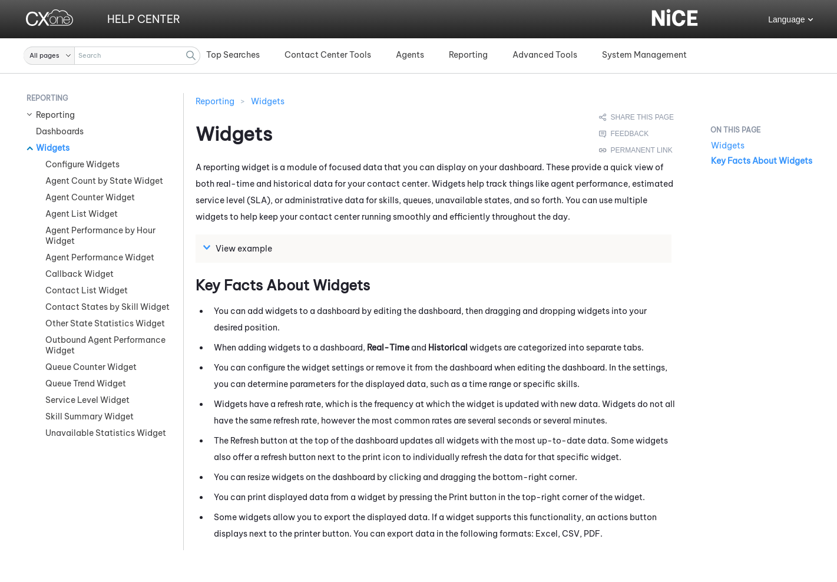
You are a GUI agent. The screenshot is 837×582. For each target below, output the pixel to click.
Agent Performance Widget (99, 257)
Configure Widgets (82, 164)
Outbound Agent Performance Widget (105, 345)
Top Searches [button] (233, 54)
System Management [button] (644, 54)
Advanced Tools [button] (544, 54)
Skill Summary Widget (89, 416)
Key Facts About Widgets (761, 161)
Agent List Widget (81, 214)
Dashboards (60, 131)
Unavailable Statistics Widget (105, 433)
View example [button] (239, 248)
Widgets (53, 148)
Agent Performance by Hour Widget (100, 235)
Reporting (55, 115)
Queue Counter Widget (91, 367)
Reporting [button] (468, 54)
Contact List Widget (86, 290)
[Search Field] (112, 56)
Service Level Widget (87, 400)
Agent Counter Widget (90, 197)
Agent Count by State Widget (104, 181)
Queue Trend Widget (85, 383)
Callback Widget (79, 274)
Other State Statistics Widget (105, 323)
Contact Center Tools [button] (327, 54)
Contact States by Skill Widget (107, 307)
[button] (49, 56)
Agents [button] (410, 54)
